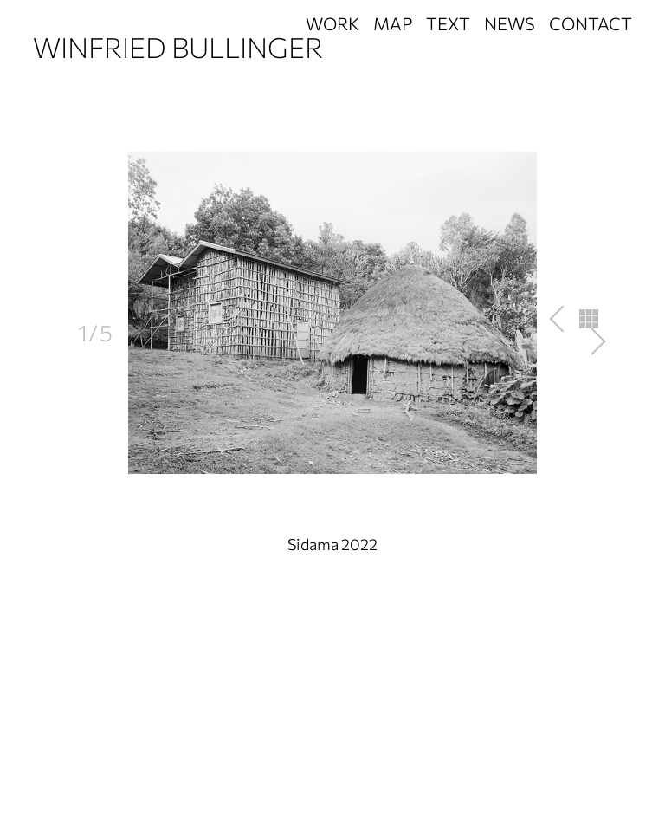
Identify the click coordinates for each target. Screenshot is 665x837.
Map (392, 23)
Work (332, 23)
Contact (590, 23)
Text (448, 23)
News (509, 23)
